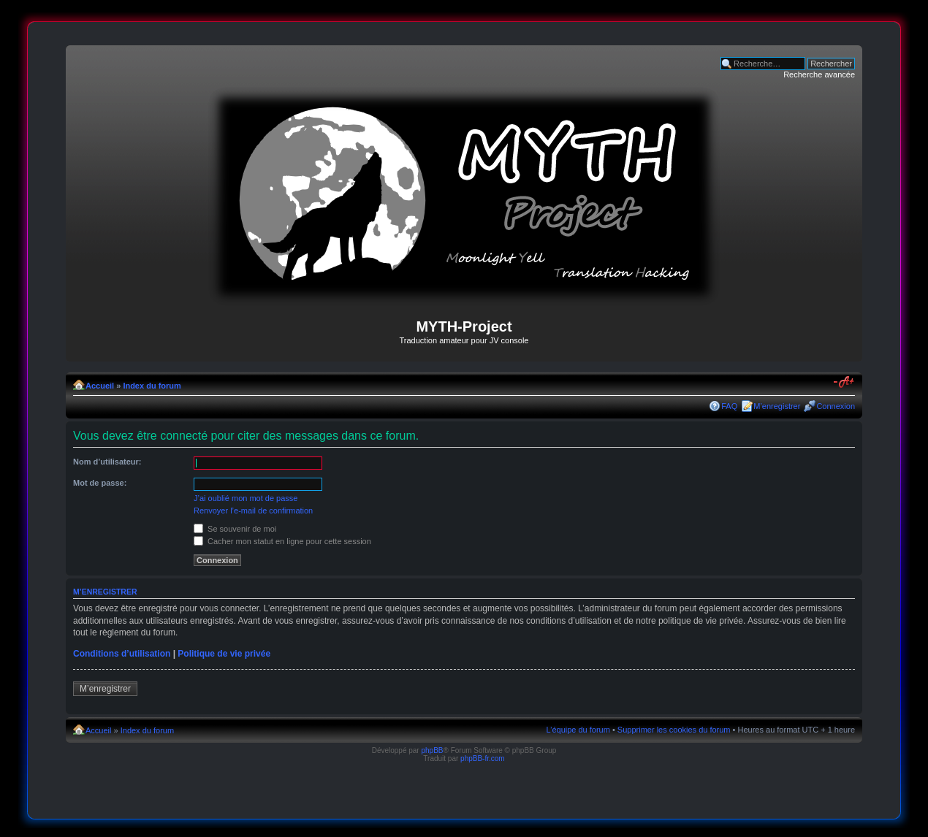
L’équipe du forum (577, 729)
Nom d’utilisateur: (107, 461)
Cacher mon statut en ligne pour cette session (282, 541)
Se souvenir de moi (235, 528)
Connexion (835, 406)
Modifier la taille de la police (844, 382)
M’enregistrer (776, 406)
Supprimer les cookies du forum (674, 729)
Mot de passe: (99, 482)
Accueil (99, 385)
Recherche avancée (819, 74)
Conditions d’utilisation (121, 654)
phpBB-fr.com (482, 758)
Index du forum (151, 385)
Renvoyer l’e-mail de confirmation (253, 510)
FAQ (729, 406)
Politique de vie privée (224, 654)
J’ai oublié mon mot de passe (245, 498)
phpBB (432, 750)
